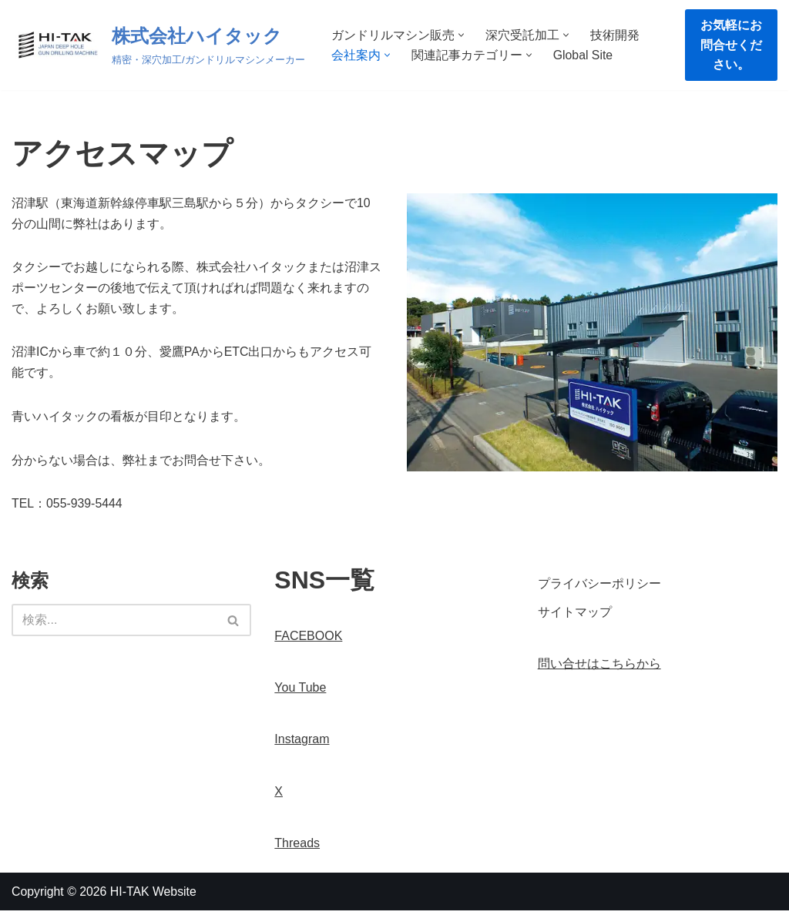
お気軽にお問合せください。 (731, 44)
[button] (461, 35)
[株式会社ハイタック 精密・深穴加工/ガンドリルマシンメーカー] (158, 45)
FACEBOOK (308, 639)
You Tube (300, 692)
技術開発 (615, 35)
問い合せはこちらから (599, 667)
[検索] (114, 624)
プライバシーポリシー (599, 587)
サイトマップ (575, 615)
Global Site (583, 55)
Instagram (301, 743)
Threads (297, 846)
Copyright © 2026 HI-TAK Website (105, 895)
